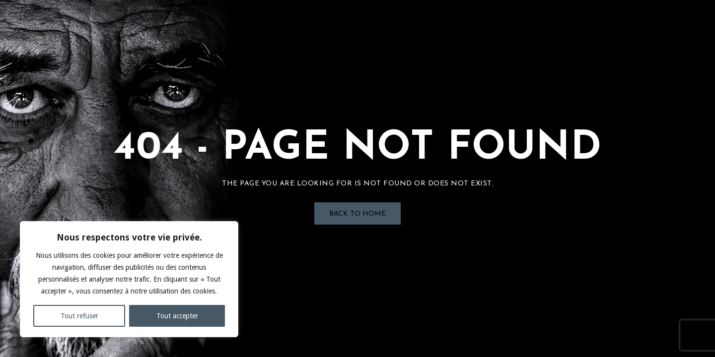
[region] (129, 279)
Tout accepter (177, 316)
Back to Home (357, 214)
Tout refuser (79, 316)
